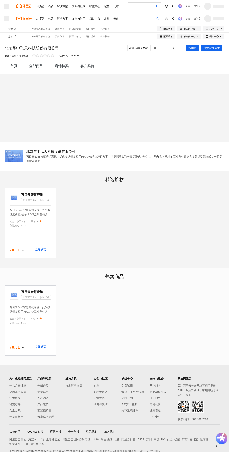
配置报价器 (44, 390)
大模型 (40, 6)
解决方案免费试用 (132, 371)
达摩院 (204, 419)
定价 (106, 6)
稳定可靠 (15, 384)
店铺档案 (62, 46)
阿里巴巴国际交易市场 (76, 419)
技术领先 (15, 377)
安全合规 (15, 390)
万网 (149, 419)
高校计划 (127, 377)
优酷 (177, 419)
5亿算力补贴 (129, 384)
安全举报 (73, 411)
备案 (188, 6)
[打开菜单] (6, 6)
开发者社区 (101, 371)
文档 (96, 365)
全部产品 (43, 365)
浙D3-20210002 (150, 430)
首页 (13, 46)
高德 (156, 419)
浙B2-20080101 (97, 430)
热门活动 (90, 16)
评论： (33, 201)
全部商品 (36, 46)
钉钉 (185, 419)
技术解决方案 (73, 365)
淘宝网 (32, 419)
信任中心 (155, 396)
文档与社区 (78, 6)
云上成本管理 (45, 396)
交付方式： (15, 205)
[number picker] (179, 28)
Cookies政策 (35, 411)
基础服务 (155, 365)
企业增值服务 (158, 371)
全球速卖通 (53, 419)
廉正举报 (55, 411)
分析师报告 (16, 396)
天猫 (41, 419)
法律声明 (15, 411)
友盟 (170, 419)
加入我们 (109, 411)
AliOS (141, 419)
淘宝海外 (15, 423)
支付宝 (194, 419)
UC (163, 419)
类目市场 (59, 16)
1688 (95, 419)
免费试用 (43, 371)
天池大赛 (99, 377)
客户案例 (87, 46)
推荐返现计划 (129, 390)
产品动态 (43, 377)
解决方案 (62, 6)
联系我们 (91, 411)
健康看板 (155, 390)
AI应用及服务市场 (40, 16)
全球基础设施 (17, 371)
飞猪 (117, 419)
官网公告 (155, 384)
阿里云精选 (75, 16)
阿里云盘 (28, 423)
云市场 (117, 6)
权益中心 (94, 6)
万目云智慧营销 (32, 174)
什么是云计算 (17, 365)
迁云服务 (155, 377)
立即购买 (40, 229)
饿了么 (40, 423)
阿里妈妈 (106, 419)
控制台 (197, 6)
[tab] (14, 45)
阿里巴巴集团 (17, 419)
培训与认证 (101, 384)
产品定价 (43, 384)
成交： (13, 201)
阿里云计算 (128, 419)
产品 (50, 6)
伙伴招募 (105, 16)
